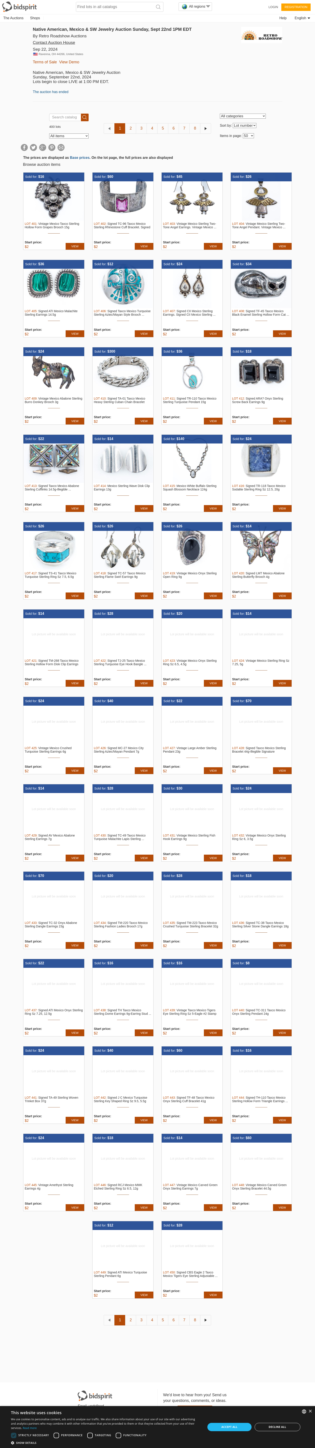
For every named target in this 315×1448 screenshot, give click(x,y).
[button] (105, 1443)
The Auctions (13, 18)
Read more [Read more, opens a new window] (30, 1428)
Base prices (79, 157)
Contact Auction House (54, 42)
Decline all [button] (277, 1427)
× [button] (310, 1411)
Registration (296, 7)
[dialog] (157, 1427)
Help (283, 18)
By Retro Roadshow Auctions (60, 36)
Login (273, 7)
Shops (35, 18)
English (302, 18)
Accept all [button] (229, 1427)
